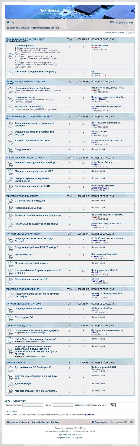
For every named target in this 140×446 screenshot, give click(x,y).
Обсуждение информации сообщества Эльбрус (25, 82)
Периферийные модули (28, 208)
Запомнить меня (100, 405)
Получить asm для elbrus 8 (104, 270)
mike (93, 108)
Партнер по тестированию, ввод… (107, 293)
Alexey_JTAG (97, 99)
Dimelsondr (96, 73)
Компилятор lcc (24, 254)
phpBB (64, 431)
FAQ (93, 71)
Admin (94, 47)
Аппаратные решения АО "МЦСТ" (22, 196)
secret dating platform (101, 162)
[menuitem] (10, 22)
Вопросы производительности (33, 140)
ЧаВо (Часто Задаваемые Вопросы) (35, 71)
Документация (23, 383)
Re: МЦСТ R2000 (99, 131)
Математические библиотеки (31, 263)
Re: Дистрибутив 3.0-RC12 (103, 367)
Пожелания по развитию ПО (31, 279)
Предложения (23, 149)
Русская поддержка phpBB (70, 435)
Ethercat (95, 279)
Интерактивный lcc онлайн (104, 254)
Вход (7, 401)
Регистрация (19, 401)
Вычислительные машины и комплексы (38, 215)
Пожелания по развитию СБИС (33, 186)
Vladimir (95, 296)
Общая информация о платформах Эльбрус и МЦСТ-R (29, 117)
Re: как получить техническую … (107, 330)
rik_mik (94, 272)
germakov (89, 415)
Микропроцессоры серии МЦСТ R (34, 171)
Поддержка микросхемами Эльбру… (108, 97)
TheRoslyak (96, 281)
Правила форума (25, 45)
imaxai (94, 90)
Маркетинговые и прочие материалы (36, 391)
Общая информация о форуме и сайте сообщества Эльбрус (25, 40)
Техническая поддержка (18, 326)
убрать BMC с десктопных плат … (107, 223)
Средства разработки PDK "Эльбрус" (36, 247)
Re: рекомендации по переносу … (107, 106)
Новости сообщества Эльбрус (32, 88)
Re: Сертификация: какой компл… (107, 215)
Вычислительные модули (30, 200)
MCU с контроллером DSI (103, 186)
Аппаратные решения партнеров (22, 289)
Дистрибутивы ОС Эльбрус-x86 (33, 367)
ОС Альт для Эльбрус (101, 308)
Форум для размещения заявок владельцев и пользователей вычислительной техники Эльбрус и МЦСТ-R (36, 350)
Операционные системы (29, 308)
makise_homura (98, 240)
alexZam (95, 164)
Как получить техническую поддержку (37, 330)
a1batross (96, 256)
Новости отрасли (25, 97)
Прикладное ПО (24, 317)
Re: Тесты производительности (106, 140)
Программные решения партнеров (23, 304)
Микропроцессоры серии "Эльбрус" (36, 162)
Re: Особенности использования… (108, 238)
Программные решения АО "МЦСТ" (23, 234)
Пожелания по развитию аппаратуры (36, 223)
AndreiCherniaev (99, 188)
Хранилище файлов (16, 363)
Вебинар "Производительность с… (108, 88)
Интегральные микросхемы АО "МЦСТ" (25, 158)
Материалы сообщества (29, 106)
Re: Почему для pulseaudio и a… (106, 123)
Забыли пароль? (82, 405)
